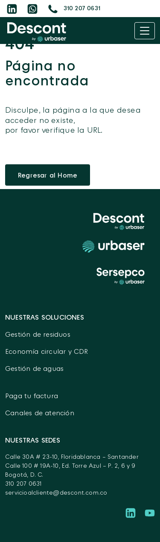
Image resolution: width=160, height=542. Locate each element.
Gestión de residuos (37, 334)
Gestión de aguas (34, 368)
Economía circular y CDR (46, 351)
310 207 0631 (23, 483)
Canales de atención (39, 412)
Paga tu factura (31, 395)
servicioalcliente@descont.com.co (56, 492)
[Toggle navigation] (144, 30)
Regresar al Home (47, 175)
